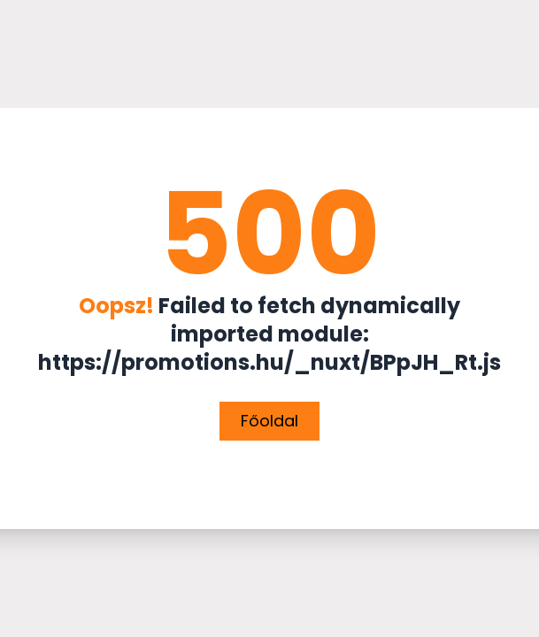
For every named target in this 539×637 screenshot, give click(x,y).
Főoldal (269, 421)
